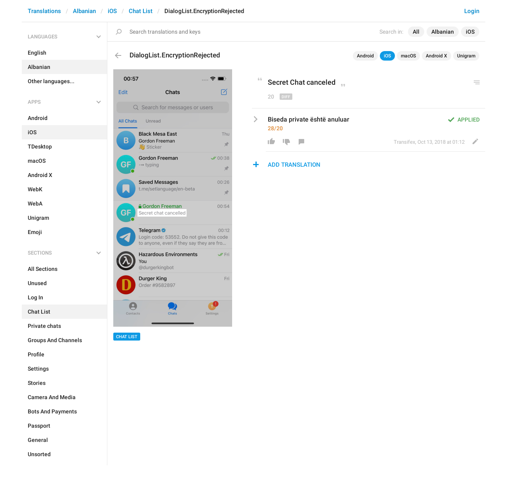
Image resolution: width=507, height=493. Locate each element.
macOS (408, 56)
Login (471, 11)
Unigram (466, 56)
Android (365, 56)
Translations (44, 11)
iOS (112, 11)
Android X (436, 56)
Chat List (140, 11)
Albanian (84, 11)
